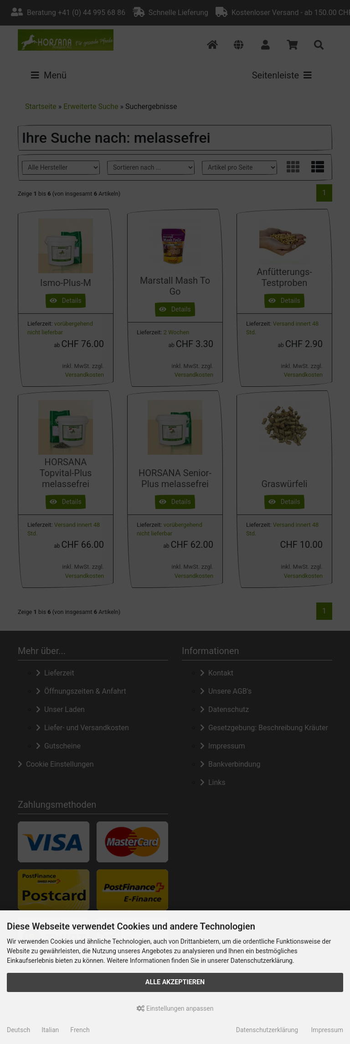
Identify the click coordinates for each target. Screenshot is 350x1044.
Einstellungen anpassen (175, 1008)
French (79, 1030)
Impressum (327, 1030)
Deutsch (18, 1030)
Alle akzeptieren (175, 982)
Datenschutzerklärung (267, 1030)
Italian (50, 1030)
